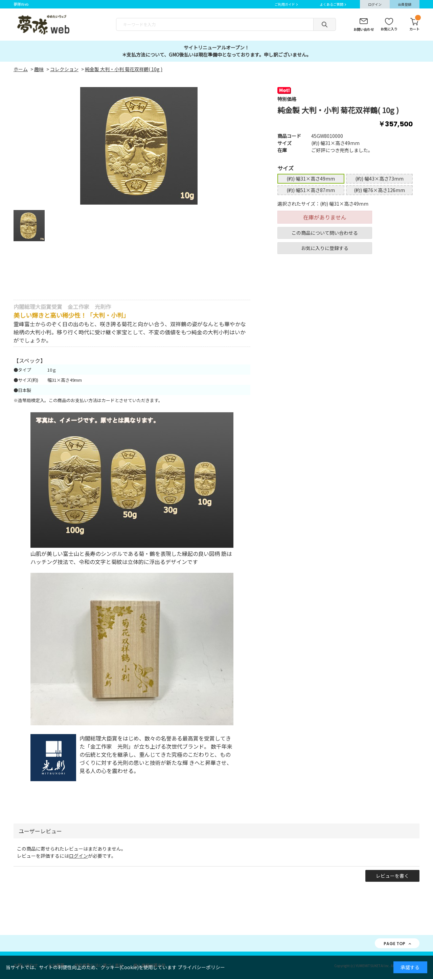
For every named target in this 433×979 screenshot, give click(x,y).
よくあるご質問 (331, 4)
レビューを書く (392, 875)
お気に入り (389, 29)
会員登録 (404, 4)
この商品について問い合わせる (325, 232)
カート (414, 25)
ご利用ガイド (285, 4)
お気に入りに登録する (324, 248)
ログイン (375, 4)
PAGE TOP (394, 943)
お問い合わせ (364, 29)
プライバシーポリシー (201, 967)
